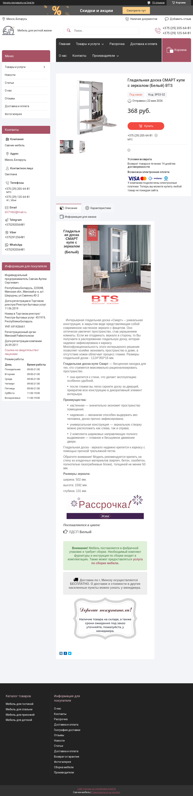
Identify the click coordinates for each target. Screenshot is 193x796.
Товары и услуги (88, 44)
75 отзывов (158, 2)
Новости (10, 74)
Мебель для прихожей (20, 714)
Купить (148, 126)
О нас (63, 56)
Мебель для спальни (19, 709)
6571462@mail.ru (15, 212)
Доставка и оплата (143, 44)
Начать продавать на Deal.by (18, 2)
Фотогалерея (13, 114)
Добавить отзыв (180, 18)
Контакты (79, 56)
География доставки (67, 730)
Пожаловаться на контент (106, 792)
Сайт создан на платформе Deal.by (96, 789)
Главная (64, 44)
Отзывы (10, 98)
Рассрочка (116, 44)
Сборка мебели (64, 767)
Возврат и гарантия (66, 756)
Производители (103, 56)
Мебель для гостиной (19, 703)
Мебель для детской (19, 719)
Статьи (9, 82)
